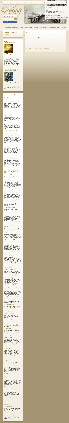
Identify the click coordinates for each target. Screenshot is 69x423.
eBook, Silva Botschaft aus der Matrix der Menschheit (12, 69)
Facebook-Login (10, 21)
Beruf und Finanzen (9, 313)
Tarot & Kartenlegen (9, 97)
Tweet (47, 53)
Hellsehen (7, 156)
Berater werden (54, 2)
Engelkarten (7, 328)
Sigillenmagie (7, 115)
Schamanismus (8, 337)
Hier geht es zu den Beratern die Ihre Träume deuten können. (37, 48)
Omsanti (11, 9)
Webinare (21, 2)
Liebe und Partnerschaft (10, 269)
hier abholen (45, 20)
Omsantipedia (13, 2)
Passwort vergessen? (6, 23)
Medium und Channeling (10, 130)
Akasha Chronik (8, 413)
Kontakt (62, 2)
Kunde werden (45, 2)
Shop (39, 2)
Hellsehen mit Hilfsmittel (10, 190)
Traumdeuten (7, 348)
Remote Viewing (8, 174)
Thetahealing (7, 373)
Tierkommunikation (9, 319)
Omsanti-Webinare (9, 378)
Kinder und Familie (9, 304)
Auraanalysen (7, 402)
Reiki (5, 253)
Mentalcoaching (8, 397)
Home (6, 2)
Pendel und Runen (9, 243)
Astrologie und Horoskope (11, 287)
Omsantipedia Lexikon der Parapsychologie (31, 27)
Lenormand (7, 145)
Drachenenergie (8, 406)
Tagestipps (33, 2)
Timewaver (7, 387)
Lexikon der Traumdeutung (50, 27)
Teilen (44, 53)
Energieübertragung (9, 207)
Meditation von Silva (9, 42)
